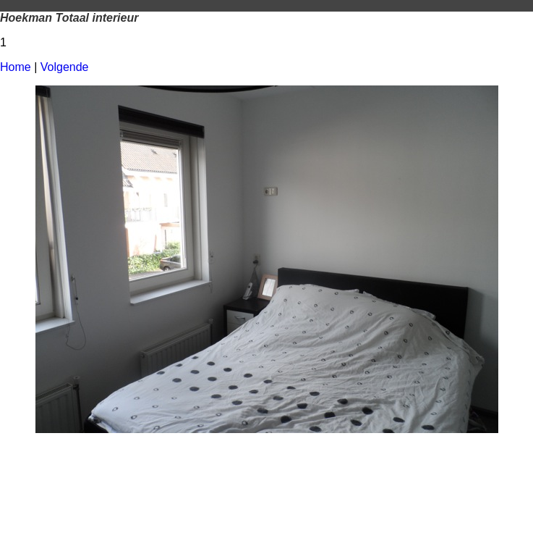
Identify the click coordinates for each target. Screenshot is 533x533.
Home (15, 67)
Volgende (64, 67)
